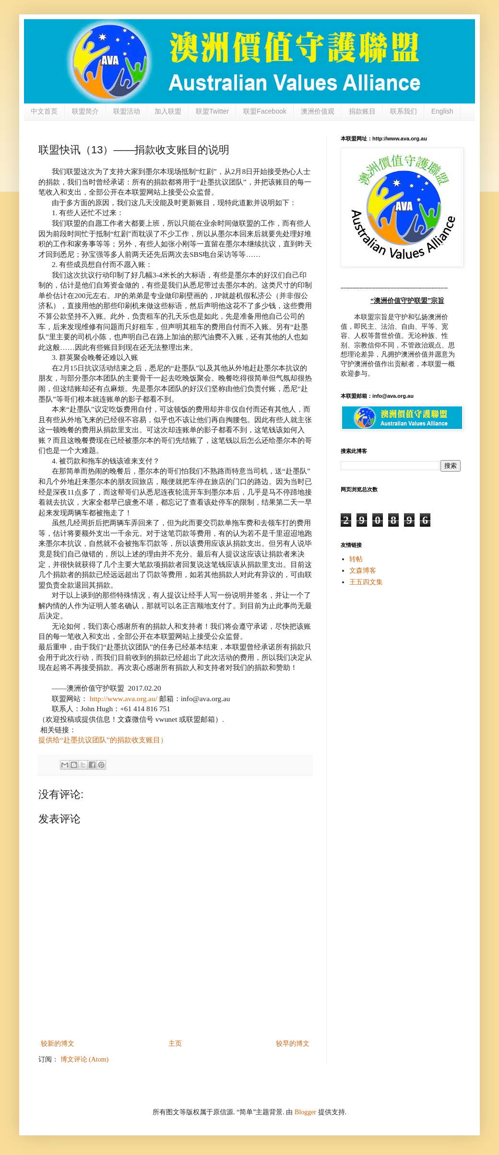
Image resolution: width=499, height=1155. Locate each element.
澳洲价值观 (317, 111)
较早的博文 (292, 1043)
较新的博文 (57, 1043)
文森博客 (362, 570)
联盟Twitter (212, 111)
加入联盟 (167, 111)
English (442, 111)
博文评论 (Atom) (84, 1059)
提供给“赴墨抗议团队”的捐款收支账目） (102, 740)
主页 (175, 1043)
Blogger (305, 1112)
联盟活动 (126, 111)
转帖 (356, 559)
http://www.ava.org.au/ (123, 698)
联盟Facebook (264, 111)
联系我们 (403, 111)
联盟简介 (85, 111)
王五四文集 (366, 582)
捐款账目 (362, 111)
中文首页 (44, 111)
